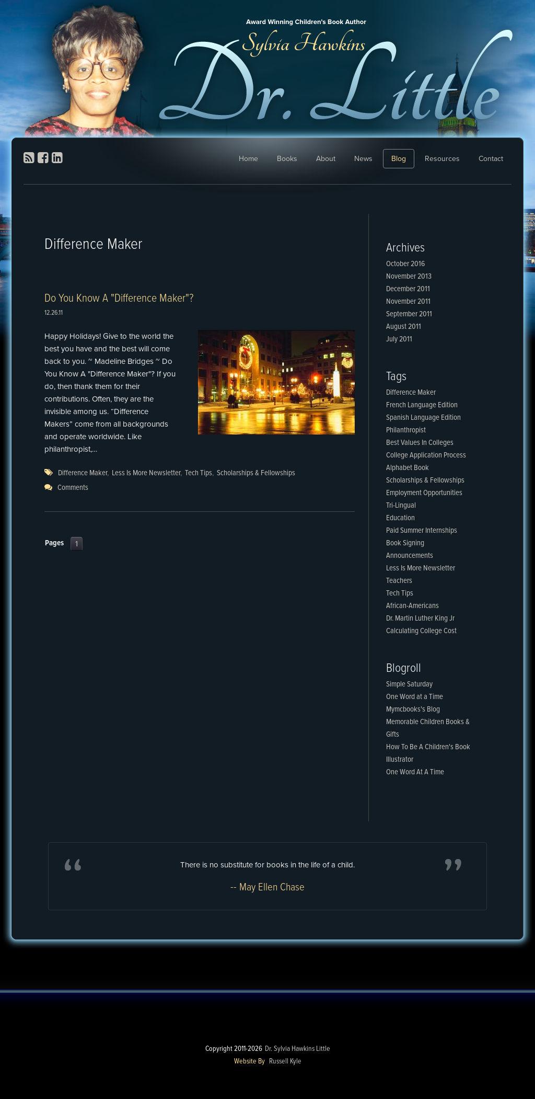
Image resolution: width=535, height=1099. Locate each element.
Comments (72, 488)
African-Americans (412, 606)
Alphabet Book (407, 468)
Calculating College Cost (421, 631)
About (325, 158)
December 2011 (408, 289)
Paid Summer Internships (421, 530)
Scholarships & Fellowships (256, 473)
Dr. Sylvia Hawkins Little (297, 1049)
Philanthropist (406, 430)
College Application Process (426, 455)
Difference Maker (82, 473)
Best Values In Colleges (419, 443)
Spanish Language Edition (423, 418)
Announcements (409, 556)
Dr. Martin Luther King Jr (420, 618)
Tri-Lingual (401, 505)
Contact (491, 158)
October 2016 (405, 264)
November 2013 (409, 276)
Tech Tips (198, 473)
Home (248, 158)
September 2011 (409, 314)
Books (287, 158)
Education (400, 518)
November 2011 (408, 301)
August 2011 (403, 327)
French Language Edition (422, 405)
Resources (442, 158)
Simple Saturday (409, 684)
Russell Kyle (285, 1061)
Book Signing (405, 543)
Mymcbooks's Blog (413, 709)
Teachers (399, 581)
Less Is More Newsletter (146, 473)
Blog (398, 158)
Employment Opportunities (424, 493)
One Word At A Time (415, 772)
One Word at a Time (414, 697)
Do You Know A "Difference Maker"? (118, 298)
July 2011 (399, 339)
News (363, 158)
